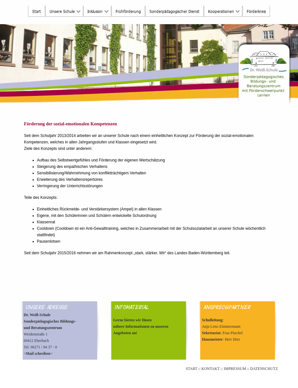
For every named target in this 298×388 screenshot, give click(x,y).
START (191, 368)
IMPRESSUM (235, 368)
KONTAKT (210, 368)
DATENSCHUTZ (264, 368)
